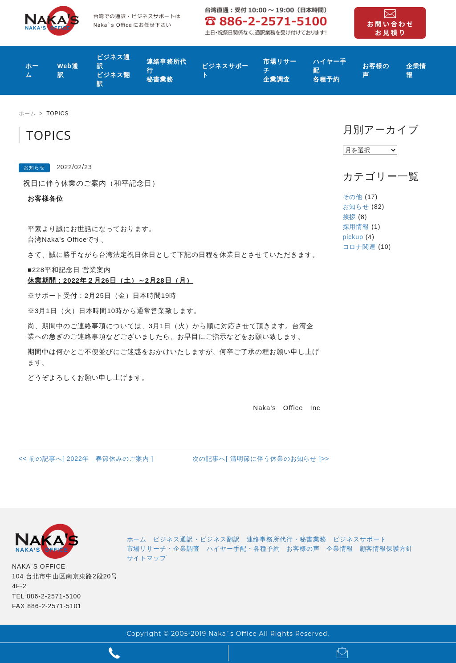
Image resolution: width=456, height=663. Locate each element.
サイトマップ (147, 558)
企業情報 (416, 70)
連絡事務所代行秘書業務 (167, 70)
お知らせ (356, 206)
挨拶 (349, 216)
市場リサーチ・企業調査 (163, 549)
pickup (353, 236)
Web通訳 (67, 70)
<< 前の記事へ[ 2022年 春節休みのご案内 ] (86, 458)
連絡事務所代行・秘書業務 (287, 539)
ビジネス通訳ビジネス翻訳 (113, 70)
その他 (353, 196)
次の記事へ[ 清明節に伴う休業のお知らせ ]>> (260, 458)
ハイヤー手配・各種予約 (243, 549)
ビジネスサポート (225, 70)
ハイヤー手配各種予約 (329, 70)
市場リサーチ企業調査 (280, 70)
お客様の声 (375, 70)
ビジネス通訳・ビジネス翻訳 (196, 539)
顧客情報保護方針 (386, 549)
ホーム (32, 70)
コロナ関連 (359, 246)
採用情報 (356, 226)
